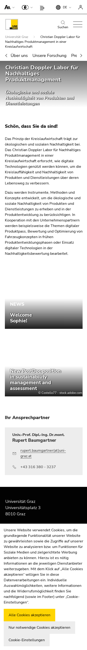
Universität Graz (17, 37)
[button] (8, 7)
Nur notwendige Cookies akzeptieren (39, 627)
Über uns (19, 55)
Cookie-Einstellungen (27, 640)
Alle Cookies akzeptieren (29, 615)
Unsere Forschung (49, 55)
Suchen (63, 25)
